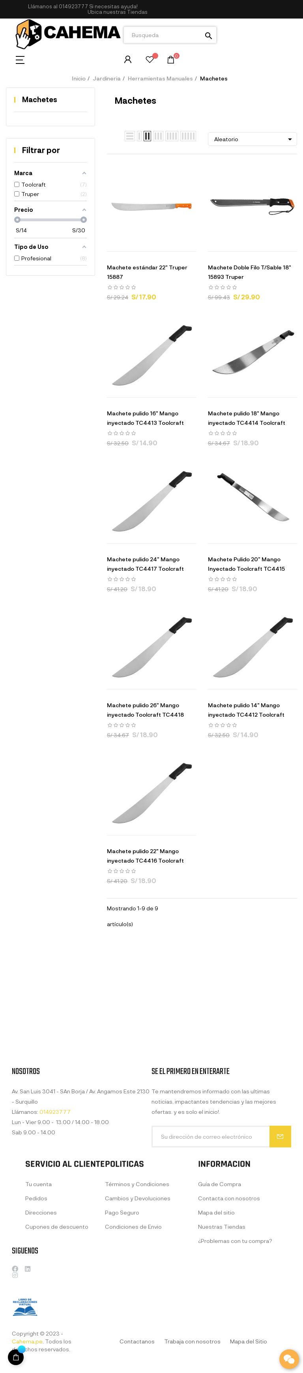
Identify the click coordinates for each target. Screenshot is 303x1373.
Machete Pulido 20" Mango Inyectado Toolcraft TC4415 (246, 564)
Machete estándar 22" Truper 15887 (147, 272)
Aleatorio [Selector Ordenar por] (254, 139)
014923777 (73, 6)
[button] (118, 12)
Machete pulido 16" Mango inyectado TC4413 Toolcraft (145, 418)
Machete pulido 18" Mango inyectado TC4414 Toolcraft (246, 418)
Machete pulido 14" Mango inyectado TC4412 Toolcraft (246, 710)
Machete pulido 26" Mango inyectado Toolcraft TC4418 (145, 710)
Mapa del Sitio (248, 1341)
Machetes (39, 99)
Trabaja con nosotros (192, 1341)
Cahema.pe (27, 1341)
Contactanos (137, 1341)
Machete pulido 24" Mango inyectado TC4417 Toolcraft (145, 564)
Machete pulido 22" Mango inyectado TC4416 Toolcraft (145, 856)
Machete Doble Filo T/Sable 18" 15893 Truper (249, 272)
